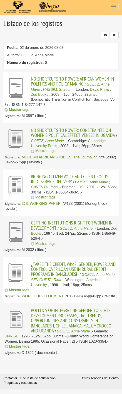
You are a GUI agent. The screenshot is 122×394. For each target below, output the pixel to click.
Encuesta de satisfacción (38, 378)
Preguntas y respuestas (20, 382)
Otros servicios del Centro (100, 378)
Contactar (10, 378)
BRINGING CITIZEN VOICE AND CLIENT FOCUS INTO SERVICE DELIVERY (69, 179)
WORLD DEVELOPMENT (42, 296)
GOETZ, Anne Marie (47, 141)
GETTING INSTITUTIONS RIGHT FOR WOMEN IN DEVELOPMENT (71, 225)
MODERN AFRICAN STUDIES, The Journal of (59, 157)
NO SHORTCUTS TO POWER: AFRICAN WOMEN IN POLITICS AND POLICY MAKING (72, 81)
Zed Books (39, 94)
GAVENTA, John (44, 187)
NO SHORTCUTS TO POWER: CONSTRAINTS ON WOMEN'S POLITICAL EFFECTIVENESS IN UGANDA (73, 132)
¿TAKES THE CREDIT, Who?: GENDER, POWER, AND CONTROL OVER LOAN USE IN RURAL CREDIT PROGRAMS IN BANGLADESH (73, 269)
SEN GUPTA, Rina (46, 280)
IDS (80, 187)
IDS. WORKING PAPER (41, 203)
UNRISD (11, 336)
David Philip (99, 89)
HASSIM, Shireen (57, 89)
